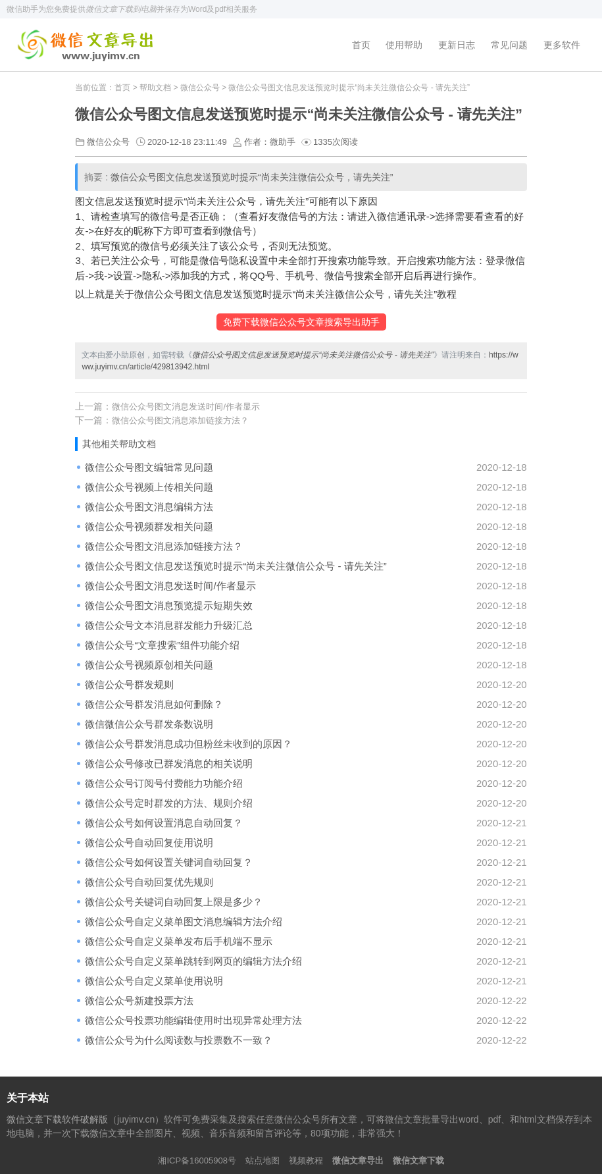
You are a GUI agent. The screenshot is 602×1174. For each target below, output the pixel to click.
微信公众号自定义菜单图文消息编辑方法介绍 (183, 921)
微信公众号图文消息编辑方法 (149, 506)
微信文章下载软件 (87, 45)
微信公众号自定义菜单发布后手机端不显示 (178, 941)
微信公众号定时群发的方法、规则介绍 (169, 803)
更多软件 (561, 45)
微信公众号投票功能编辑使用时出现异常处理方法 (193, 1020)
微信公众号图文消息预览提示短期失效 (169, 605)
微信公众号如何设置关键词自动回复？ (169, 862)
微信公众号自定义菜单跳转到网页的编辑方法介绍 (193, 961)
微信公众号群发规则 (129, 684)
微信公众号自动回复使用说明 (149, 842)
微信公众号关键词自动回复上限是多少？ (174, 901)
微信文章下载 (418, 1160)
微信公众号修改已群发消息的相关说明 (169, 763)
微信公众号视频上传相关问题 (149, 487)
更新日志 (456, 45)
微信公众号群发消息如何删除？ (154, 704)
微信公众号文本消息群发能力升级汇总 (169, 625)
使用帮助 (404, 45)
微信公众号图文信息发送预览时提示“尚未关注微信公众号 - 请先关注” (235, 566)
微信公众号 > (204, 87)
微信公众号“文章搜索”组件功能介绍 (162, 645)
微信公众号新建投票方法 (139, 1000)
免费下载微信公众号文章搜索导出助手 (301, 322)
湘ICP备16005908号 (197, 1160)
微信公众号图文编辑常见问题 (149, 467)
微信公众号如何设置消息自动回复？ (164, 822)
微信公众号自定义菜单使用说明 (154, 980)
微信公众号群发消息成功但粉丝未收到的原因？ (188, 743)
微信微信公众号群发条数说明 (149, 724)
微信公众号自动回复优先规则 (149, 882)
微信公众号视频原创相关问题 (149, 664)
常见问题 (509, 45)
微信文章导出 (358, 1160)
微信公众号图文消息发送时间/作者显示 (186, 407)
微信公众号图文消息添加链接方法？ (180, 420)
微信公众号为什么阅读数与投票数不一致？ (178, 1040)
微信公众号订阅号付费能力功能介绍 (164, 783)
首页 (361, 45)
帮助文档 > (159, 87)
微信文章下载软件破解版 (57, 1119)
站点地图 (262, 1160)
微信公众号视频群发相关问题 (149, 526)
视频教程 (306, 1160)
